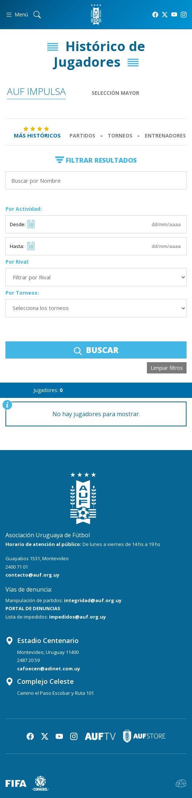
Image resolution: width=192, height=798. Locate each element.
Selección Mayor (115, 92)
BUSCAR (96, 349)
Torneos (120, 135)
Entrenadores (165, 135)
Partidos (82, 135)
